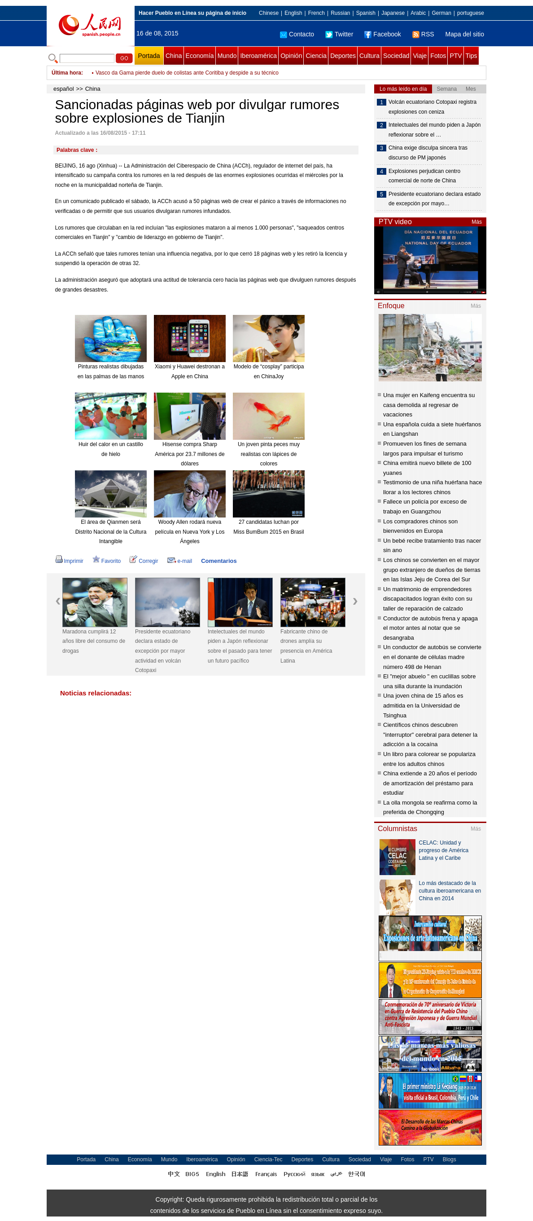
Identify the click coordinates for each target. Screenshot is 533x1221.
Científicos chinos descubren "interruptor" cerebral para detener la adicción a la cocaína (430, 734)
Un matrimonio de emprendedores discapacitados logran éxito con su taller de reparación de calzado (427, 599)
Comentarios (218, 560)
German (441, 13)
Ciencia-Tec (268, 1159)
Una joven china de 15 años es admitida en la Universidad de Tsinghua (423, 705)
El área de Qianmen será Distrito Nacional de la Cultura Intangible (111, 531)
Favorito (106, 561)
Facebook (382, 34)
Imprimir (69, 561)
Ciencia (316, 55)
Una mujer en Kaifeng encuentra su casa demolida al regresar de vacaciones (429, 405)
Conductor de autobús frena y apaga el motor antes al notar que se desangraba (430, 628)
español (63, 88)
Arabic (418, 13)
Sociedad (396, 55)
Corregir (144, 561)
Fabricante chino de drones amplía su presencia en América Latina (306, 646)
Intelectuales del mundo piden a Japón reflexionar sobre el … (435, 130)
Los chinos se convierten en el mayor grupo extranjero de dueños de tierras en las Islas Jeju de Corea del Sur (432, 570)
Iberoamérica (258, 55)
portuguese (470, 13)
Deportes (343, 55)
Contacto (297, 34)
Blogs (449, 1159)
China (174, 55)
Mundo (227, 55)
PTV (456, 55)
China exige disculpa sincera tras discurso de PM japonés (428, 153)
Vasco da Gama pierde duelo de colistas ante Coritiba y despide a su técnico (187, 79)
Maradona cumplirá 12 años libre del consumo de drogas (93, 641)
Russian (340, 13)
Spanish (366, 13)
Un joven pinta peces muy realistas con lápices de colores (269, 454)
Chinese (269, 13)
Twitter (339, 34)
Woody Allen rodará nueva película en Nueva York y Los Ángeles (190, 531)
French (316, 13)
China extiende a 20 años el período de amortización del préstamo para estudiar (430, 783)
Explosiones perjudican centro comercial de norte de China (424, 176)
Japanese (393, 13)
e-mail (179, 561)
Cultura (369, 55)
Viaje (420, 55)
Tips (471, 55)
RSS (423, 34)
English (293, 13)
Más (477, 222)
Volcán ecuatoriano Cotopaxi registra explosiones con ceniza (432, 107)
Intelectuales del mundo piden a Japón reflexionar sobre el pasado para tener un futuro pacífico (240, 646)
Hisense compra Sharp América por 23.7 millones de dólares (189, 454)
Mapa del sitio (465, 34)
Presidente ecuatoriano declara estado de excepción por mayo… (435, 199)
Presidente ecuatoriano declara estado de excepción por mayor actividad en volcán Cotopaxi (162, 650)
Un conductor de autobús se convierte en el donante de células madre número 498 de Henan (432, 657)
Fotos (438, 55)
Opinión (291, 55)
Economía (200, 55)
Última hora (66, 73)
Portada (149, 55)
